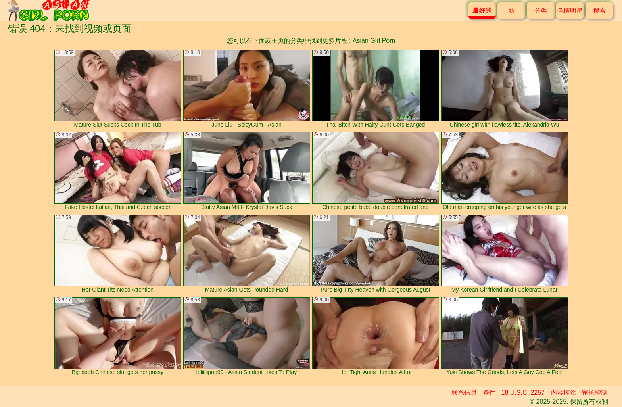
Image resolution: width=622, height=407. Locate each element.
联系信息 (464, 392)
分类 (540, 10)
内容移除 (563, 392)
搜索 (599, 10)
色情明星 (570, 10)
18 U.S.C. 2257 (523, 392)
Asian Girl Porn (374, 40)
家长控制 (594, 392)
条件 (489, 392)
